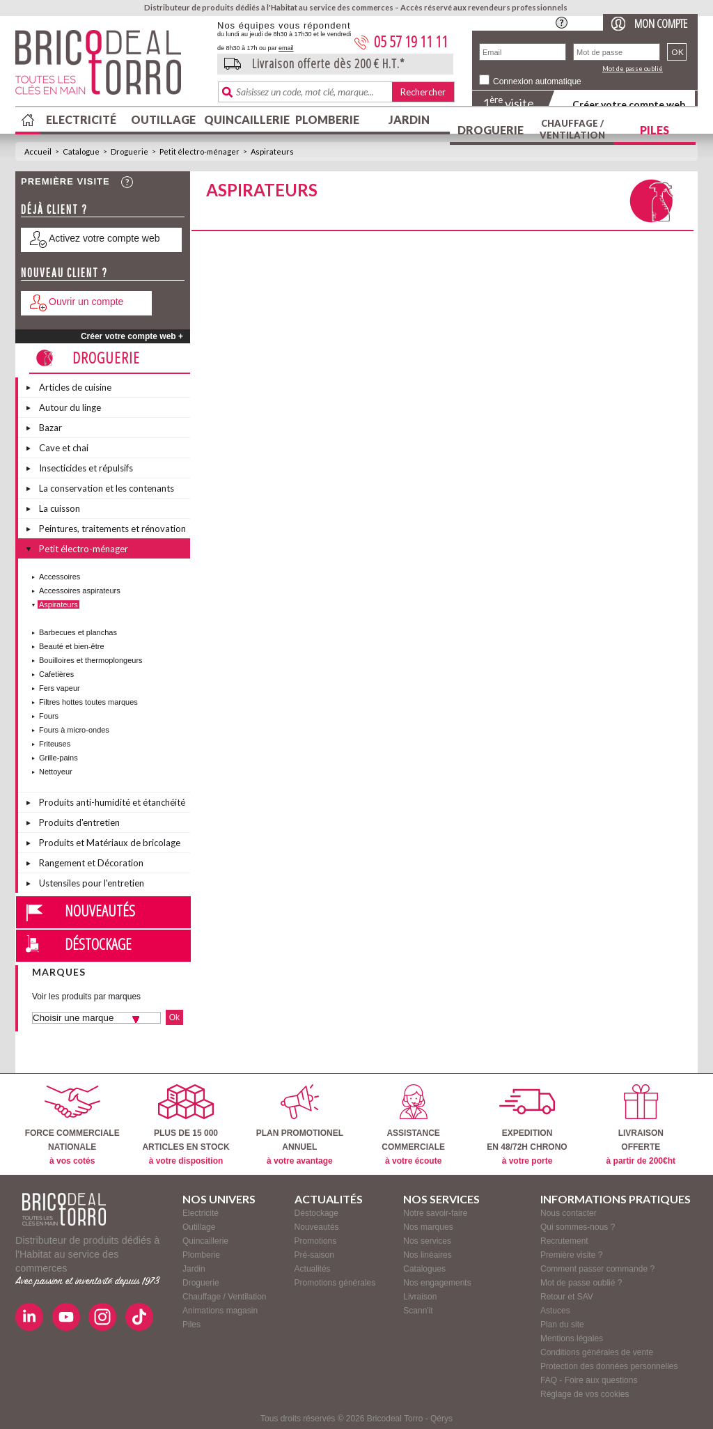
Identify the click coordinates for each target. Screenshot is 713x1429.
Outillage (163, 119)
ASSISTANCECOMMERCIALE (413, 1125)
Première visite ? (571, 1255)
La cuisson (59, 508)
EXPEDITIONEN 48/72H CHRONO (527, 1125)
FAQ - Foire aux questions (588, 1380)
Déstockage (98, 943)
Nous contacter (568, 1213)
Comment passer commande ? (597, 1269)
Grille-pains (58, 757)
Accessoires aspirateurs (79, 590)
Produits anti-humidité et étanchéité (112, 802)
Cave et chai (63, 447)
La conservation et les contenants (106, 488)
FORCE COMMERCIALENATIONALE (72, 1125)
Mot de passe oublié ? (581, 1283)
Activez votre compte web (104, 238)
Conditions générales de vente (596, 1352)
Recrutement (564, 1241)
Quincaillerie (245, 119)
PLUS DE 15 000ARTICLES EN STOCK (185, 1125)
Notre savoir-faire (435, 1213)
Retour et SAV (566, 1297)
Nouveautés (100, 910)
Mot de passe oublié (632, 68)
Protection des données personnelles (608, 1366)
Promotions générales (335, 1283)
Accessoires (59, 576)
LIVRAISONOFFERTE (640, 1125)
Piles (654, 129)
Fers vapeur (59, 688)
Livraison (420, 1297)
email (286, 48)
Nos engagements (437, 1283)
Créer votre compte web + (132, 336)
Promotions (316, 1241)
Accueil (38, 151)
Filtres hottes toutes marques (88, 702)
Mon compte (660, 23)
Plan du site (562, 1324)
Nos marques (428, 1227)
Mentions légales (571, 1338)
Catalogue (81, 151)
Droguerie (490, 129)
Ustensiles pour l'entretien (91, 883)
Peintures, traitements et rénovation (112, 528)
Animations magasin (220, 1310)
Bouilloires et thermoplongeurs (91, 660)
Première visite (65, 181)
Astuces (555, 1310)
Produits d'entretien (79, 822)
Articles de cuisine (75, 387)
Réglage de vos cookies (584, 1394)
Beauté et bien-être (71, 646)
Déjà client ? (54, 209)
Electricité (81, 119)
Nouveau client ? (64, 272)
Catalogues (424, 1269)
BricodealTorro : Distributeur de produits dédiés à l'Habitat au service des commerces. (111, 67)
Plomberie (327, 119)
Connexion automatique (537, 81)
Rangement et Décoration (91, 862)
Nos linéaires (427, 1255)
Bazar (50, 427)
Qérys (441, 1418)
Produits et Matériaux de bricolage (109, 842)
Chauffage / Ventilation (572, 129)
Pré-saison (314, 1255)
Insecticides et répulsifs (86, 468)
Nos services (427, 1241)
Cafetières (56, 674)
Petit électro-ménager (199, 151)
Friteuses (54, 744)
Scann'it (417, 1310)
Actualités (313, 1269)
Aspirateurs (272, 151)
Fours (48, 716)
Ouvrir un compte (86, 301)
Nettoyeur (55, 771)
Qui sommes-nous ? (577, 1227)
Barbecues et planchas (78, 632)
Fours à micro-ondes (74, 730)
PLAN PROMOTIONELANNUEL (299, 1125)
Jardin (409, 119)
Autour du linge (70, 407)
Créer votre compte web (628, 104)
